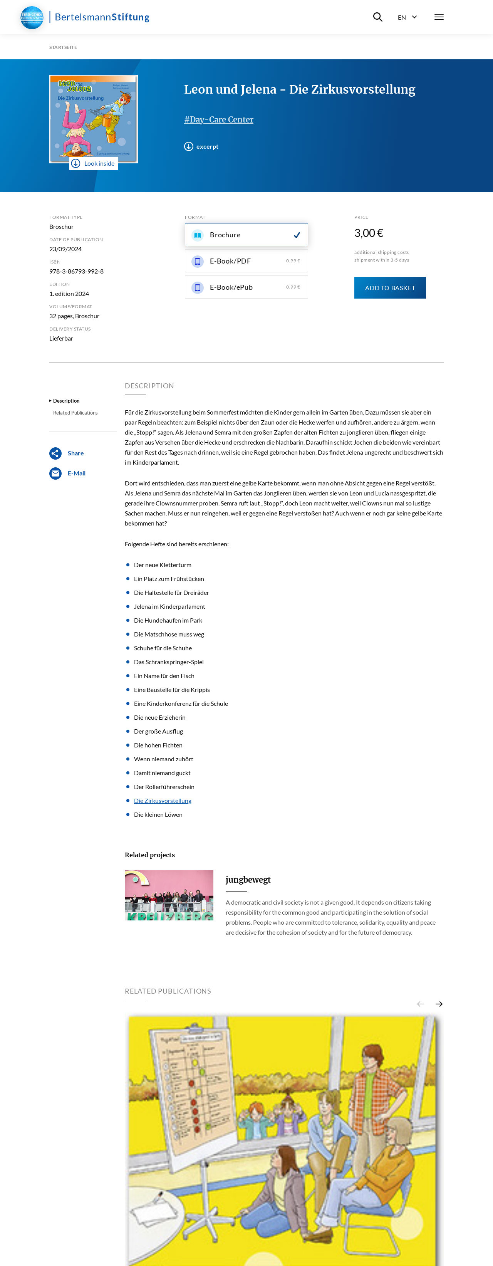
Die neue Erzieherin (160, 717)
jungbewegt (248, 880)
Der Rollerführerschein (164, 786)
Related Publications (75, 413)
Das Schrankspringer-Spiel (169, 661)
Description (66, 401)
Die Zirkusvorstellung (162, 800)
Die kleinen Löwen (158, 814)
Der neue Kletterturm (162, 564)
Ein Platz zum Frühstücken (169, 578)
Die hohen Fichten (158, 745)
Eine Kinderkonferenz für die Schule (181, 703)
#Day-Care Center (218, 119)
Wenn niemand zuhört (163, 758)
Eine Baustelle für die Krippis (172, 689)
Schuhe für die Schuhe (163, 647)
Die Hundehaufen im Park (168, 620)
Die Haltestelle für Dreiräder (171, 592)
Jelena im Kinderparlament (169, 606)
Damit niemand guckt (162, 772)
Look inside (92, 163)
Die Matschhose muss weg (169, 634)
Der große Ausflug (158, 731)
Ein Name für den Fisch (164, 675)
